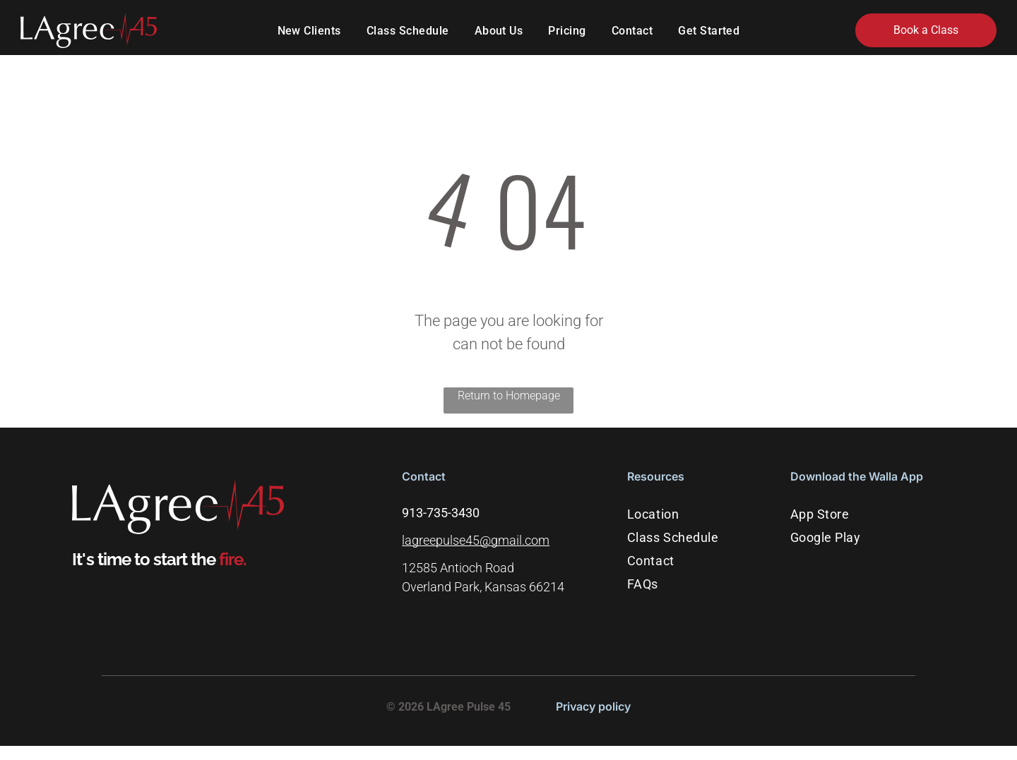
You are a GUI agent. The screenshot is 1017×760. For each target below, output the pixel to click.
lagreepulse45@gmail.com (475, 542)
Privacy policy (593, 708)
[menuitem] (309, 32)
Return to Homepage (509, 397)
